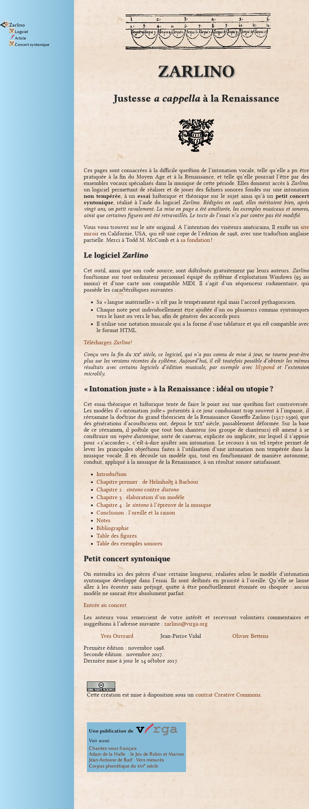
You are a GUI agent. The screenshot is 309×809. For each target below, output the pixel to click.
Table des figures (117, 535)
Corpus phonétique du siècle (123, 766)
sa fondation (195, 240)
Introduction (111, 474)
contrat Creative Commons (227, 694)
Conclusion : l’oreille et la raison (136, 512)
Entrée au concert (105, 605)
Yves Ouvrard (117, 636)
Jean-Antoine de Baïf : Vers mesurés (126, 760)
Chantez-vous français (112, 748)
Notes (103, 520)
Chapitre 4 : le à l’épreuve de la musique (154, 505)
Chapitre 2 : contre (138, 489)
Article (17, 38)
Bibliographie (113, 528)
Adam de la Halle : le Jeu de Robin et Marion (136, 754)
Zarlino (14, 25)
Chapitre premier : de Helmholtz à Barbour (148, 482)
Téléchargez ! (108, 342)
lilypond (264, 367)
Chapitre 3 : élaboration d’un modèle (140, 497)
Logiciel (18, 32)
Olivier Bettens (250, 636)
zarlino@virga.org (186, 623)
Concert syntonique (29, 44)
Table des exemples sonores (129, 543)
